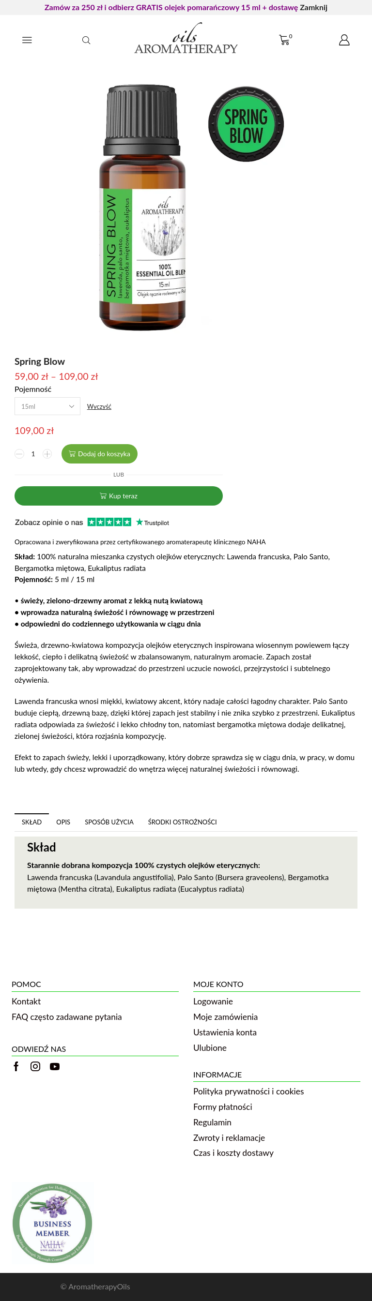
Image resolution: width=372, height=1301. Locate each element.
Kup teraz (123, 496)
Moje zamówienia (225, 1017)
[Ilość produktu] (33, 454)
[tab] (32, 822)
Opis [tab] (63, 822)
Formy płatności (222, 1107)
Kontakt (26, 1001)
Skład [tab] (32, 822)
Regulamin (212, 1122)
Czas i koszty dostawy (233, 1153)
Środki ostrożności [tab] (182, 822)
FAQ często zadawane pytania (67, 1017)
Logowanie (213, 1001)
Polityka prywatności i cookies (248, 1091)
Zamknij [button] (313, 7)
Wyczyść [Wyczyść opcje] (99, 406)
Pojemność (33, 388)
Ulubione (210, 1048)
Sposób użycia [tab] (109, 822)
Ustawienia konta (225, 1032)
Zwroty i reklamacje (229, 1138)
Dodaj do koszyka (104, 453)
